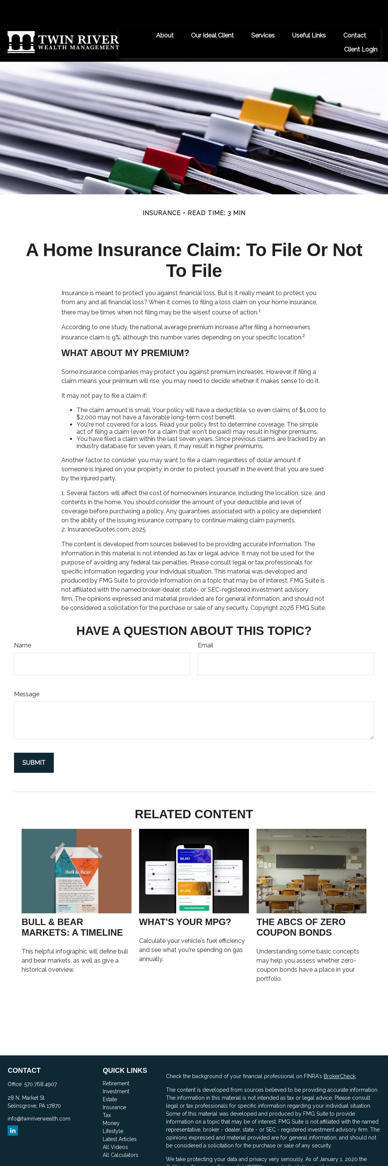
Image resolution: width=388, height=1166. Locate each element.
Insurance (114, 1085)
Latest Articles (120, 1116)
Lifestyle (113, 1108)
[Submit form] (34, 740)
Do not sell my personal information (268, 1152)
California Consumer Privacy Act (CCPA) (214, 1144)
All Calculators (120, 1132)
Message (26, 671)
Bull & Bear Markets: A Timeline (72, 904)
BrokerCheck (339, 1053)
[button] (165, 12)
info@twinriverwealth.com (39, 1096)
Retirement (116, 1061)
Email (205, 622)
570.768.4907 (40, 1061)
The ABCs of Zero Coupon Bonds (301, 904)
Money (111, 1100)
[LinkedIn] (13, 1108)
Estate (110, 1077)
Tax (107, 1092)
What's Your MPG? (185, 899)
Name (22, 622)
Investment (116, 1069)
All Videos (115, 1124)
